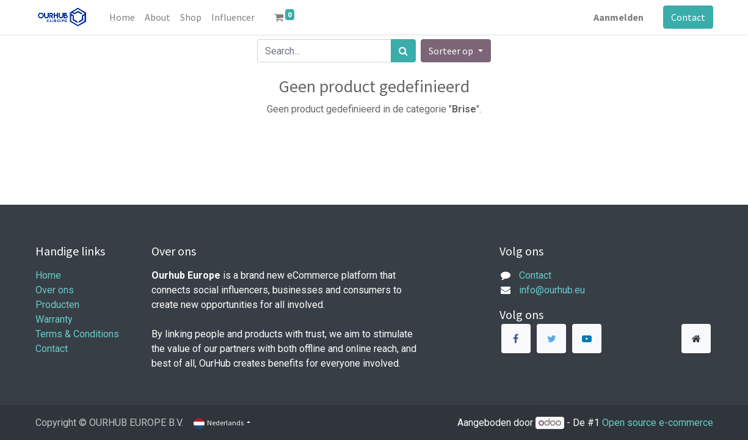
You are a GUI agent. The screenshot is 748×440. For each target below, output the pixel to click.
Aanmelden (619, 17)
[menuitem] (122, 17)
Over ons (54, 290)
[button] (455, 50)
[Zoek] (403, 50)
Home (48, 275)
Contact (688, 17)
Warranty (54, 319)
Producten (57, 304)
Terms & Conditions (77, 334)
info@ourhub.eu (552, 290)
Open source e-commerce (657, 422)
